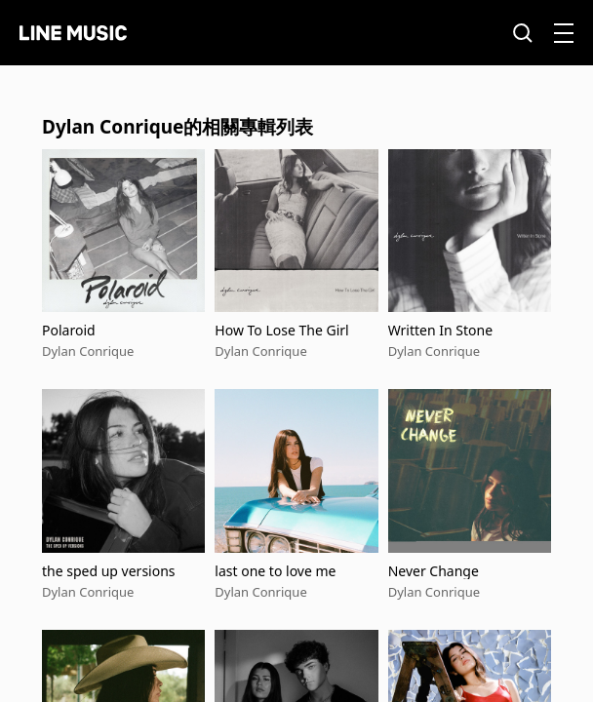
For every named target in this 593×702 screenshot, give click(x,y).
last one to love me (275, 571)
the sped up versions (109, 571)
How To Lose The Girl (281, 330)
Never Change (433, 571)
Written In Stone (440, 330)
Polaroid (69, 330)
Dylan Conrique (88, 351)
